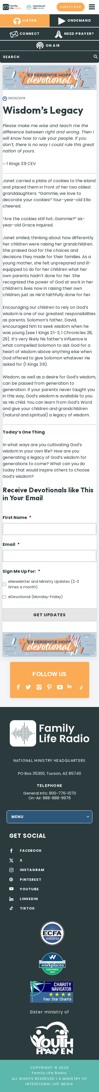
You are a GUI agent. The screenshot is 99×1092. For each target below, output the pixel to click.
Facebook (18, 687)
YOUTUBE (60, 687)
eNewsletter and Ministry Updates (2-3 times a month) (43, 584)
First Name (17, 518)
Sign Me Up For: (21, 571)
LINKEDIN (70, 687)
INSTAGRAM (39, 687)
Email (11, 544)
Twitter (29, 687)
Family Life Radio (50, 7)
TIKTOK (27, 908)
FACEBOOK (31, 851)
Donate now (70, 6)
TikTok (81, 687)
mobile (92, 7)
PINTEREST (49, 687)
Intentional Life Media (49, 1083)
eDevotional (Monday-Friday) (35, 596)
